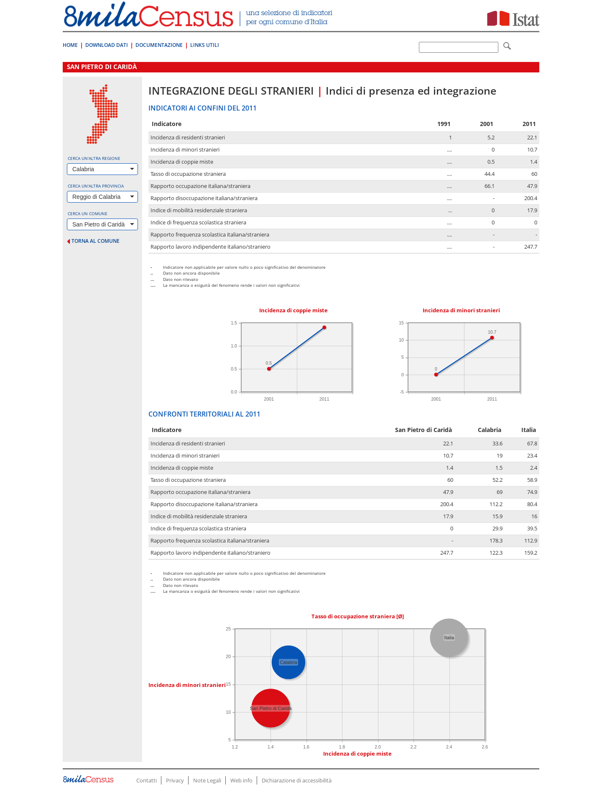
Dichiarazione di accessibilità (297, 780)
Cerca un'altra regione (94, 158)
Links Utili (204, 45)
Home (70, 45)
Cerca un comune (87, 213)
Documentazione (159, 45)
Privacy (175, 780)
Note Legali (207, 780)
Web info (241, 780)
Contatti (146, 780)
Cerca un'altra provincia (96, 186)
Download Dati (106, 45)
